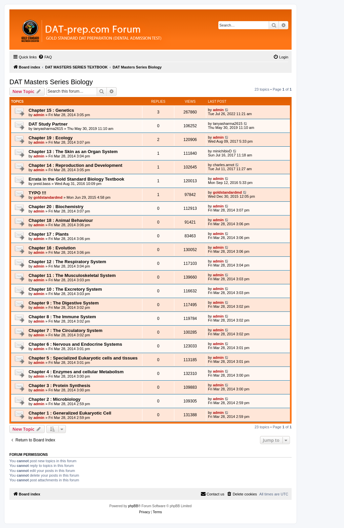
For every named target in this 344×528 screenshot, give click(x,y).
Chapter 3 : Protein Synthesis (59, 385)
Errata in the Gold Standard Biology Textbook (76, 179)
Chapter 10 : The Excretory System (65, 289)
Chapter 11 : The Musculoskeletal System (72, 275)
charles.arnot (223, 165)
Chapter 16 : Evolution (52, 247)
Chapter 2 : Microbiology (55, 399)
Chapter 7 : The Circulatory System (65, 330)
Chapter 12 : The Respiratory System (67, 261)
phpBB (133, 506)
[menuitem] (45, 57)
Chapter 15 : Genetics (51, 110)
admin (39, 115)
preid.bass (42, 184)
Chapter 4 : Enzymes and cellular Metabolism (76, 371)
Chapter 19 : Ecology (51, 137)
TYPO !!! (37, 192)
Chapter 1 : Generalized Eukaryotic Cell (70, 413)
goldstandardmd (48, 197)
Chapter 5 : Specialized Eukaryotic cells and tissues (83, 358)
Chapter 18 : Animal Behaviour (61, 220)
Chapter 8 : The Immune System (62, 316)
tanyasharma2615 (48, 129)
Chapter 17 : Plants (49, 234)
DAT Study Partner (48, 124)
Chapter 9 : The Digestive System (64, 302)
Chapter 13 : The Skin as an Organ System (73, 151)
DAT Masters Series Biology (51, 82)
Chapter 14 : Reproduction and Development (75, 165)
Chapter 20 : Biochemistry (56, 206)
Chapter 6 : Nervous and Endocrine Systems (75, 344)
